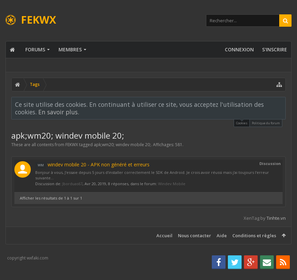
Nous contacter (194, 235)
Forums (35, 49)
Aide (222, 235)
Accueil (164, 235)
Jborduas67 (72, 183)
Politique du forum (266, 123)
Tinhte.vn (276, 218)
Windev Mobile (171, 183)
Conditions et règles (254, 235)
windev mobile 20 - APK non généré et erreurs (92, 164)
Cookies (241, 122)
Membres (70, 49)
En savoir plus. (58, 112)
